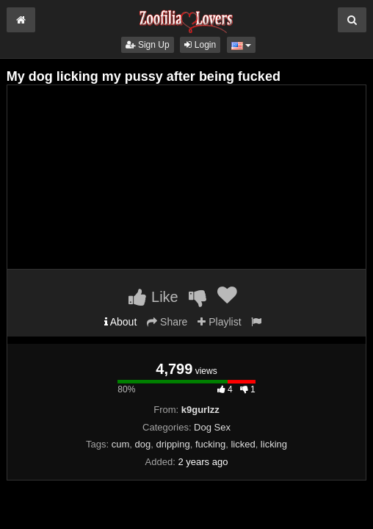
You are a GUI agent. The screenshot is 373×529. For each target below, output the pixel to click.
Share (167, 322)
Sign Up (148, 45)
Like (153, 297)
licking (274, 444)
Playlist (219, 322)
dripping (172, 444)
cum (121, 444)
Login (200, 45)
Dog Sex (212, 427)
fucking (210, 444)
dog (143, 444)
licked (243, 444)
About (120, 322)
